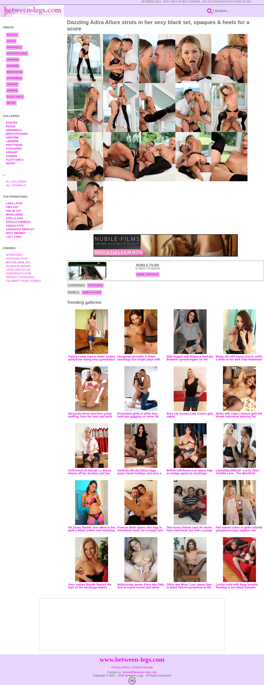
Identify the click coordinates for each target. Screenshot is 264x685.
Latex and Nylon (18, 269)
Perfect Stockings (20, 277)
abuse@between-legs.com (140, 672)
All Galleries (16, 181)
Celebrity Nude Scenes (23, 280)
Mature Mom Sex (18, 262)
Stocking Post (17, 258)
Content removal (142, 667)
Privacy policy (120, 667)
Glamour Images (18, 266)
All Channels (16, 185)
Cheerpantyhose (19, 273)
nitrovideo (14, 254)
